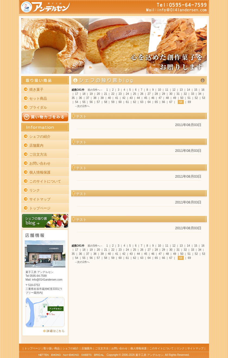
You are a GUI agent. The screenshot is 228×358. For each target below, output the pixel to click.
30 (170, 93)
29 (163, 93)
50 (181, 97)
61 (127, 102)
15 (195, 89)
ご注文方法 (38, 154)
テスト (81, 116)
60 (120, 102)
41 (116, 97)
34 (199, 93)
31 (177, 93)
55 (83, 102)
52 (196, 97)
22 (112, 93)
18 (83, 93)
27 (149, 93)
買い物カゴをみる (45, 117)
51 (189, 97)
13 (181, 89)
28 (156, 93)
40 (109, 97)
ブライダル (38, 107)
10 (159, 89)
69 (189, 102)
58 (105, 102)
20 (98, 93)
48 (167, 97)
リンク (34, 190)
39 (102, 97)
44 (138, 97)
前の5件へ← (95, 89)
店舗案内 (36, 145)
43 (131, 97)
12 (173, 89)
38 (94, 97)
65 (156, 102)
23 (120, 93)
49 (174, 97)
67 (170, 102)
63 (141, 102)
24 (127, 93)
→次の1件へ (82, 106)
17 (76, 93)
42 (123, 97)
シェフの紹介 (39, 136)
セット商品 (38, 98)
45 (145, 97)
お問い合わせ (39, 163)
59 (112, 102)
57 (98, 102)
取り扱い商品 (51, 348)
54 (76, 102)
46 (152, 97)
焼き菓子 (36, 89)
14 (188, 89)
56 (91, 102)
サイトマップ (39, 199)
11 (166, 89)
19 (91, 93)
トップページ (39, 208)
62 (134, 102)
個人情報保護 (39, 172)
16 (202, 89)
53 (203, 97)
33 (192, 93)
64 (149, 102)
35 (73, 97)
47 (160, 97)
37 (87, 97)
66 (163, 102)
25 (134, 93)
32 (185, 93)
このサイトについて (45, 181)
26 (141, 93)
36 (80, 97)
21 (105, 93)
